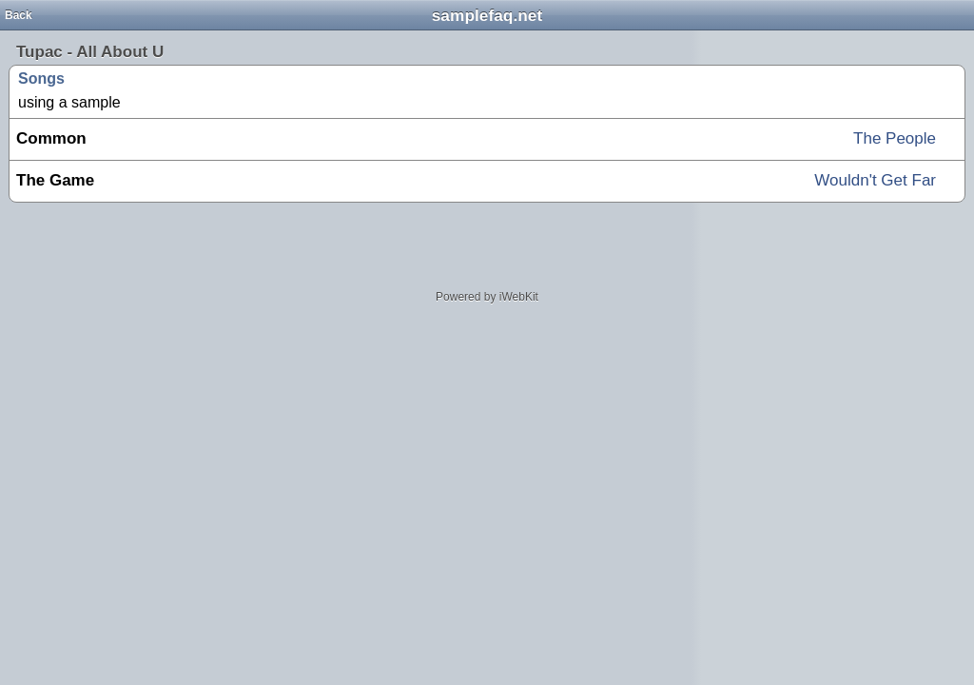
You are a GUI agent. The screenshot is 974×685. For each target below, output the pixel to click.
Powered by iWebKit (487, 296)
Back (18, 15)
